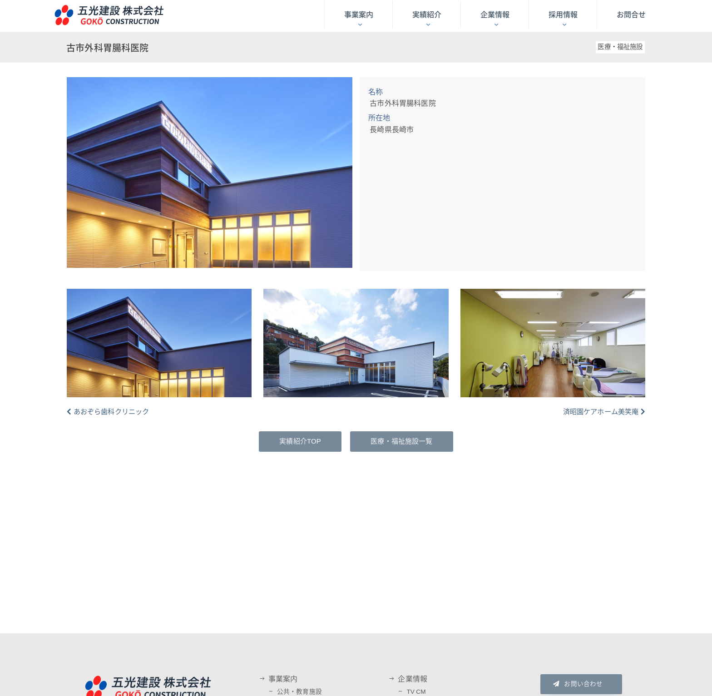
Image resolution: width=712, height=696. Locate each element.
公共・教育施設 (299, 691)
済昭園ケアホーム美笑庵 (601, 412)
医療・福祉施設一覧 (401, 441)
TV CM (415, 691)
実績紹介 (426, 14)
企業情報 (494, 14)
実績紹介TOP (300, 441)
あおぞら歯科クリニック (111, 412)
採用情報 (563, 14)
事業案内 (358, 14)
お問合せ (631, 14)
